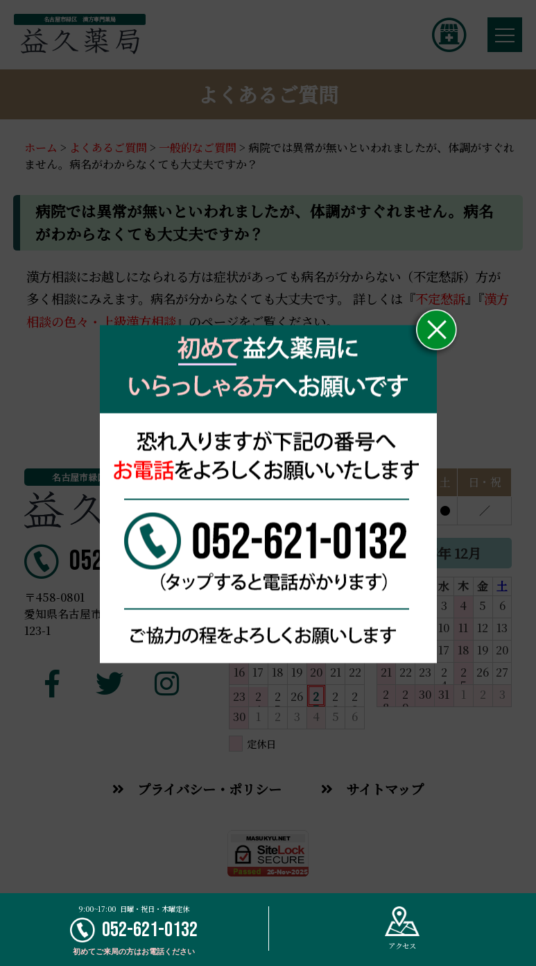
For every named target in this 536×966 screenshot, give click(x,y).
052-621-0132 (134, 930)
